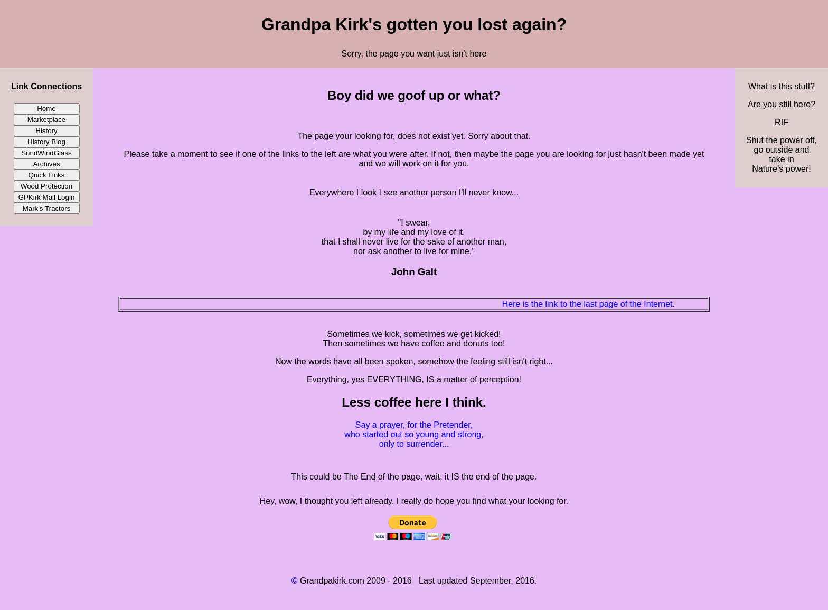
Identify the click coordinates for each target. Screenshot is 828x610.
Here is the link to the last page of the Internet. (592, 303)
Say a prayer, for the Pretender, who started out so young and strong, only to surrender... (413, 434)
